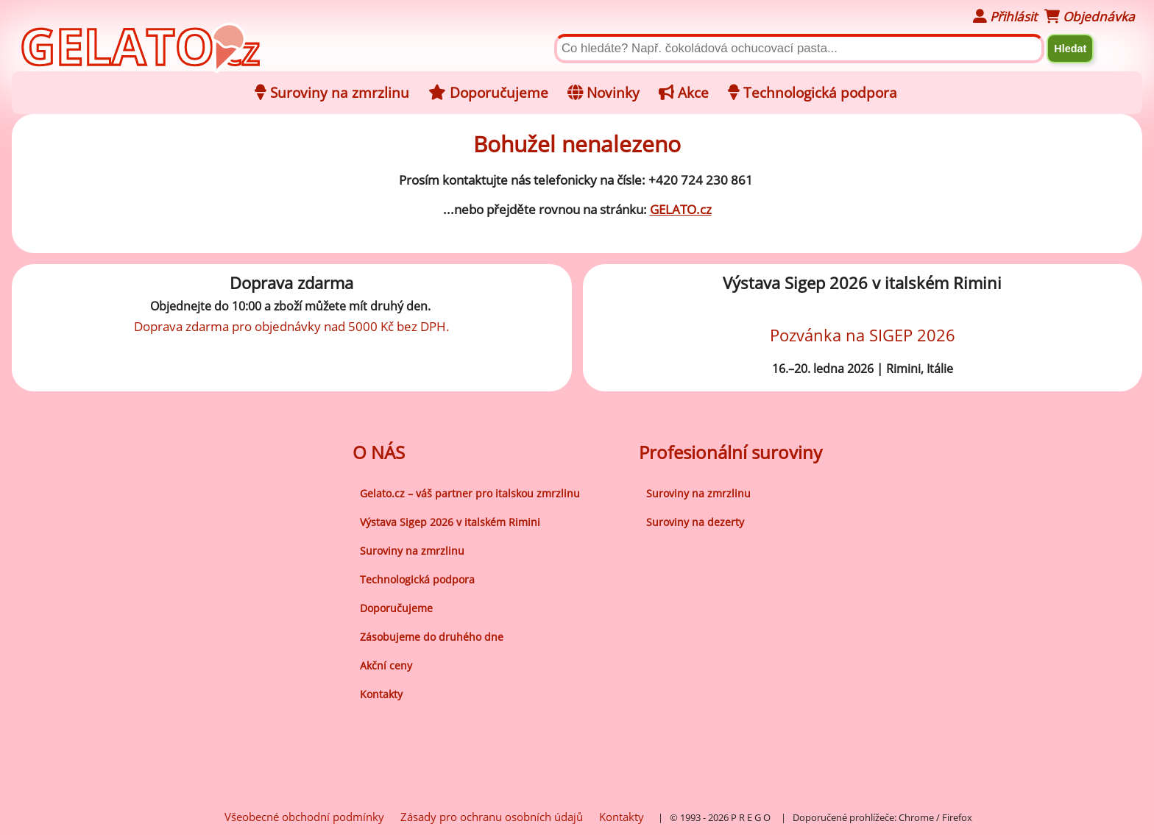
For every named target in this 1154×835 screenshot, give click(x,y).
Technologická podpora (417, 579)
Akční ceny (386, 665)
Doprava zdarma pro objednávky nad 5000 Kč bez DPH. (292, 326)
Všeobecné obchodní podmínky (304, 816)
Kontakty (381, 694)
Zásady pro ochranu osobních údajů (491, 816)
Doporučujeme (396, 608)
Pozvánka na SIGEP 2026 (862, 335)
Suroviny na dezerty (695, 522)
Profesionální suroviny (730, 452)
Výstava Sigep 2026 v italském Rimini (450, 522)
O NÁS (379, 452)
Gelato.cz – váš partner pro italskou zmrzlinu (470, 493)
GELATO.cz (681, 209)
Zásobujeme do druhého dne (431, 637)
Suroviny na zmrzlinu (412, 551)
